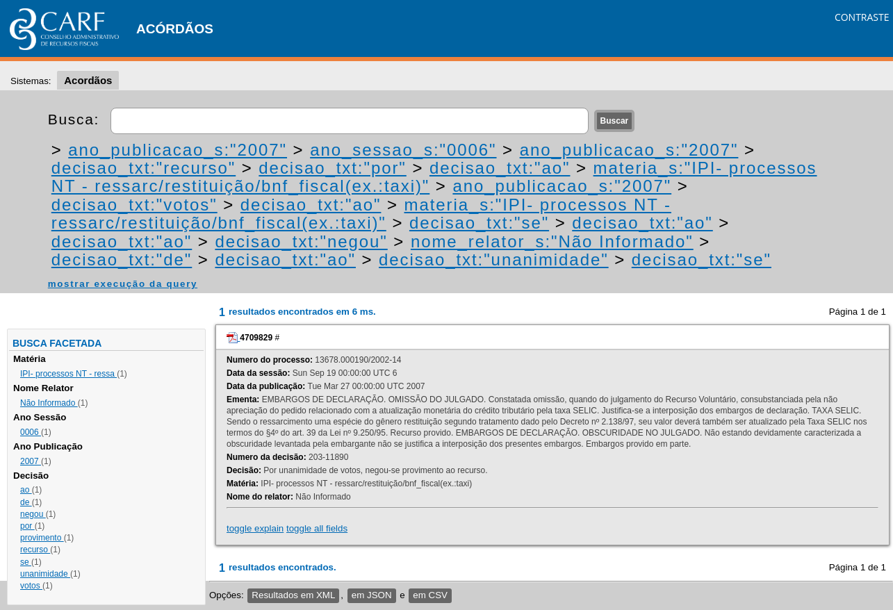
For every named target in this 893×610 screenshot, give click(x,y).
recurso (35, 549)
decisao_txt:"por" (332, 167)
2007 (30, 461)
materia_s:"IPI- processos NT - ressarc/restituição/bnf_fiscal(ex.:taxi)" (361, 213)
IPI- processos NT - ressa (68, 374)
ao (26, 490)
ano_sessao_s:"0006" (403, 149)
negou (33, 514)
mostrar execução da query (122, 284)
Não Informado (49, 403)
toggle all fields (316, 528)
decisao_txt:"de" (121, 259)
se (25, 562)
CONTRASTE (862, 17)
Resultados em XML (293, 595)
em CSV (430, 595)
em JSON (372, 595)
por (27, 526)
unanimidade (45, 574)
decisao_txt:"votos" (134, 204)
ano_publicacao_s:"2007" (177, 149)
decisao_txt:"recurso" (143, 167)
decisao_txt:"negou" (301, 241)
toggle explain (255, 528)
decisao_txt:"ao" (500, 167)
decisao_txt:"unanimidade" (494, 259)
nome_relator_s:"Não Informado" (552, 241)
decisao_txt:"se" (479, 222)
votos (31, 586)
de (26, 502)
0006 (30, 432)
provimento (42, 538)
